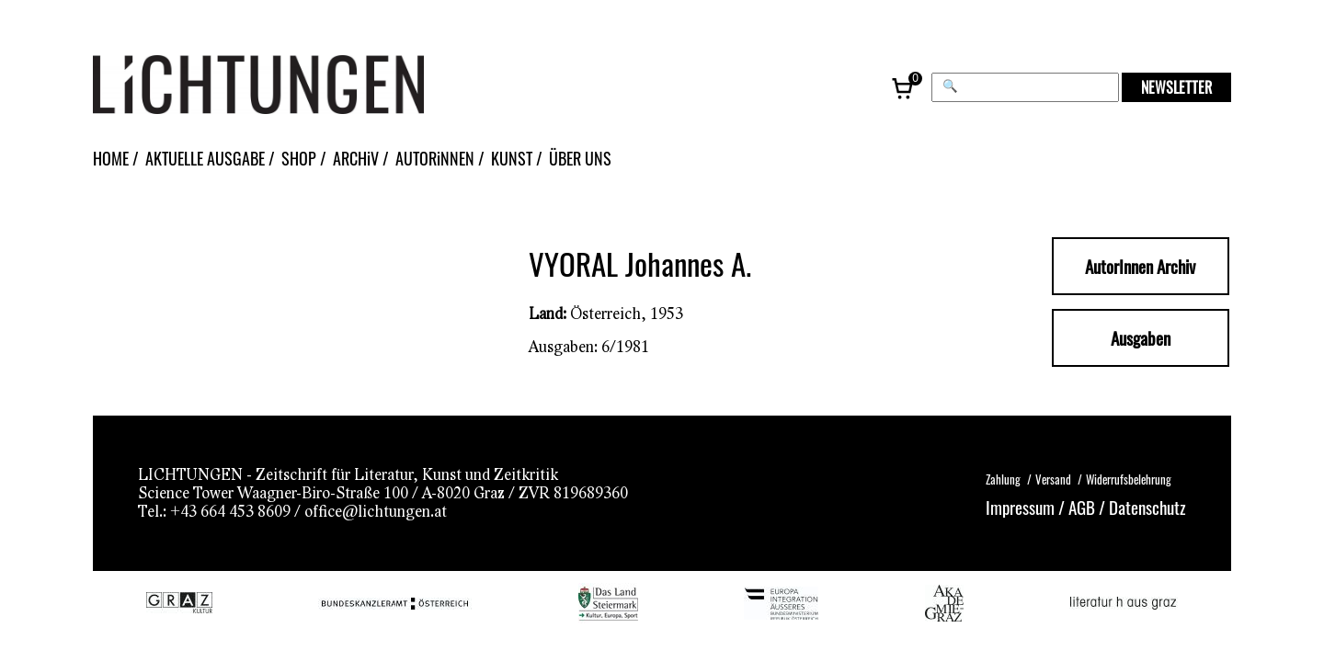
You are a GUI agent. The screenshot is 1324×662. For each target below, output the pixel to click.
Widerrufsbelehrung (1128, 479)
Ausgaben (1140, 338)
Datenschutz (1147, 506)
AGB (1081, 506)
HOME (111, 158)
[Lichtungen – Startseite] (300, 87)
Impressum (1020, 506)
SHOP (298, 158)
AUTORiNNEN (434, 158)
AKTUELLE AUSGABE (205, 158)
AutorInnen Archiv (1140, 266)
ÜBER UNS (580, 158)
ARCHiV (356, 158)
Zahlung (1003, 479)
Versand (1053, 479)
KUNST (511, 158)
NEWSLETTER (1176, 87)
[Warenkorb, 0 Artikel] (904, 87)
